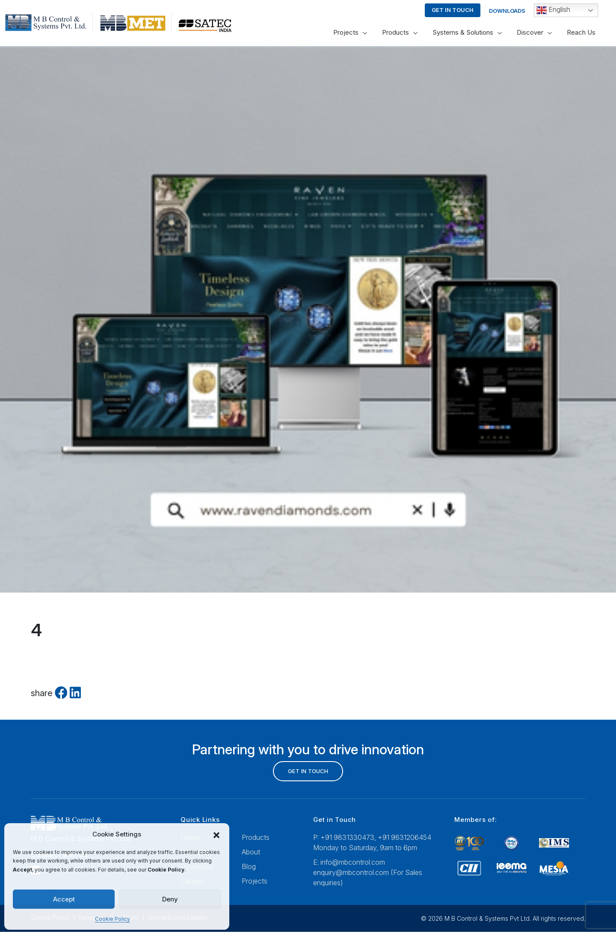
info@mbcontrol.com (352, 864)
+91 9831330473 (347, 839)
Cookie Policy (112, 919)
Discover (530, 32)
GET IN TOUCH (308, 772)
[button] (216, 834)
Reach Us (581, 32)
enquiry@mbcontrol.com (351, 874)
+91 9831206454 (404, 839)
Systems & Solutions (462, 32)
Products (395, 32)
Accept (64, 899)
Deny (170, 899)
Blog (249, 868)
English (553, 10)
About (251, 853)
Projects (345, 32)
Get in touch (453, 9)
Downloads (507, 10)
